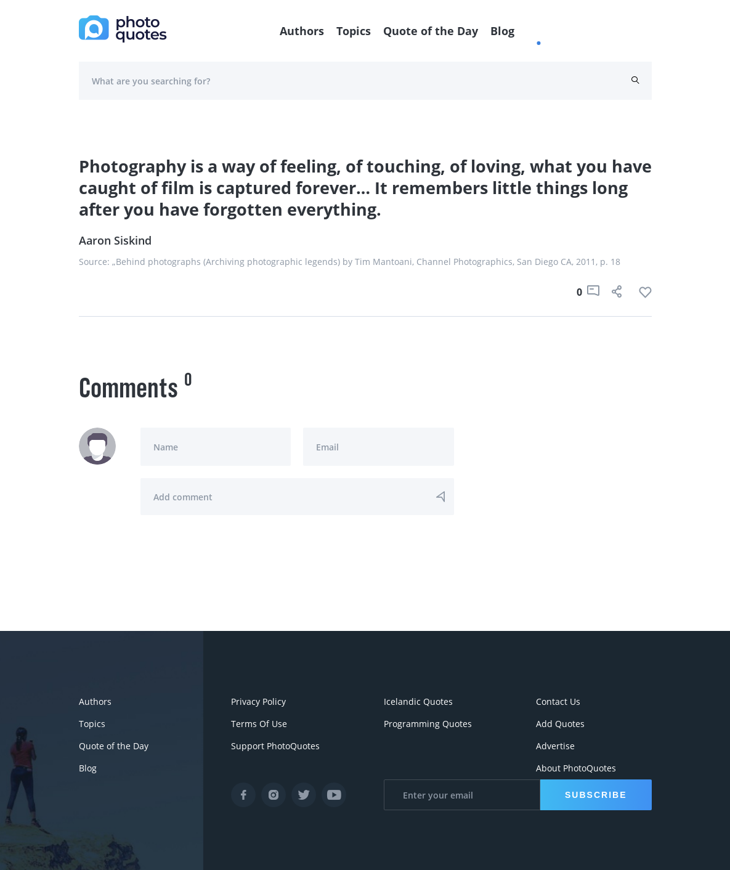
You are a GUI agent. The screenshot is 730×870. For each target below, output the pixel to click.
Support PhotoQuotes (275, 746)
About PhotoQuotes (576, 768)
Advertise (555, 746)
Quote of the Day (430, 30)
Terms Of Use (259, 724)
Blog (502, 30)
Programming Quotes (428, 724)
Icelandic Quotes (418, 701)
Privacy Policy (258, 701)
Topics (353, 30)
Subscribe (596, 795)
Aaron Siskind (115, 240)
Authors (302, 30)
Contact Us (558, 701)
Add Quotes (560, 724)
